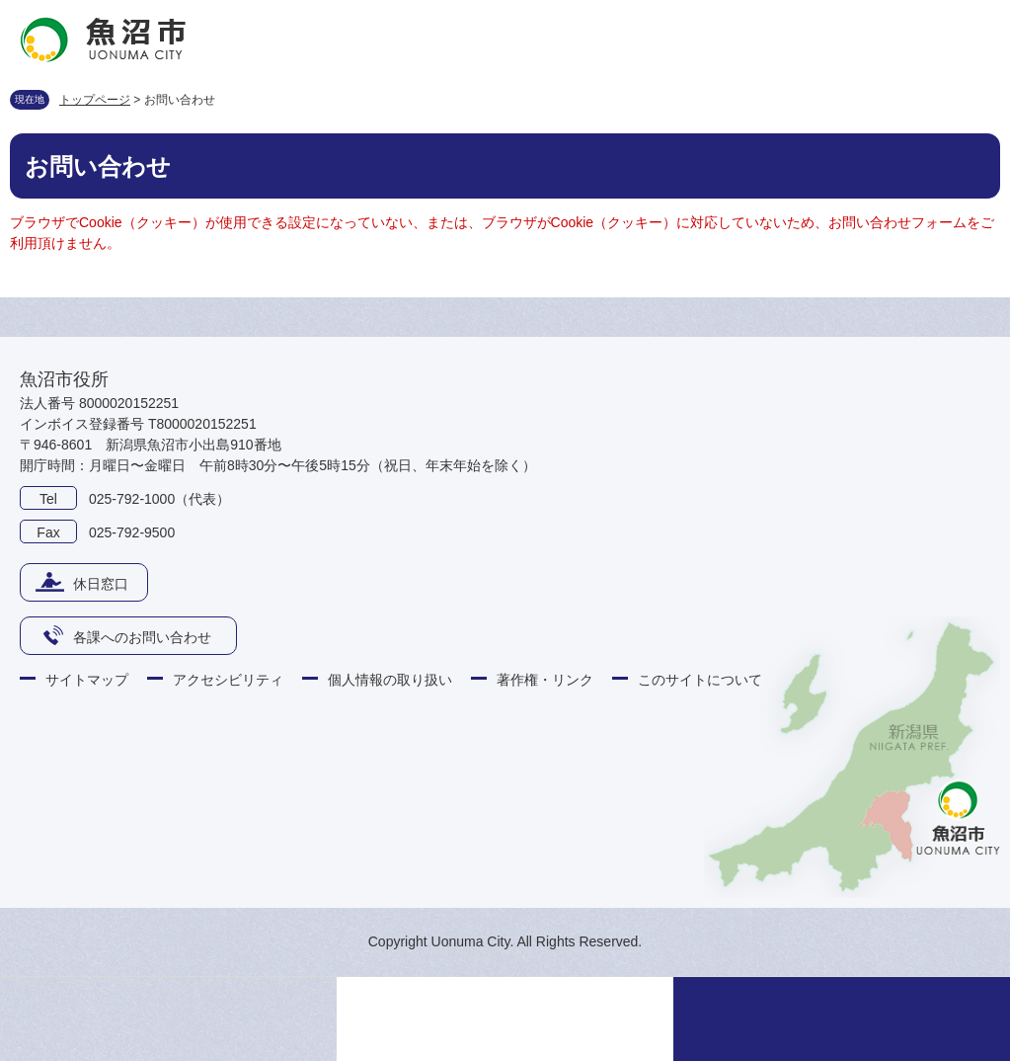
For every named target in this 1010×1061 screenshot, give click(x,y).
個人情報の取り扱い (390, 680)
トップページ (94, 100)
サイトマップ (86, 680)
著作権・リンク (545, 680)
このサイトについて (700, 680)
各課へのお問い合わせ (142, 637)
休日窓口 (100, 584)
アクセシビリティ (228, 680)
